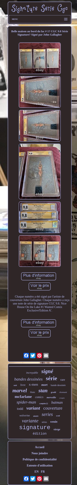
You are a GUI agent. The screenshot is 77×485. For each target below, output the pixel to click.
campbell (43, 404)
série (51, 378)
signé (47, 371)
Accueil (39, 447)
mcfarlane (23, 396)
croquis (62, 398)
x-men (33, 384)
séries (44, 422)
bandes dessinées (28, 379)
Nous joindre (39, 453)
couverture (52, 408)
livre (22, 384)
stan (42, 390)
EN (36, 471)
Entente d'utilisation (40, 465)
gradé (53, 392)
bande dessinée (58, 385)
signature (34, 427)
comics (39, 397)
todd (20, 409)
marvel (19, 390)
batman (57, 402)
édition (39, 434)
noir (15, 385)
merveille (51, 397)
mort (44, 384)
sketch (35, 416)
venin (53, 421)
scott (58, 416)
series (47, 414)
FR (43, 471)
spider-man (26, 402)
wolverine (24, 415)
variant (33, 408)
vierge (57, 429)
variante (30, 420)
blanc (32, 392)
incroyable (32, 372)
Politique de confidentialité (40, 459)
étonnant (63, 392)
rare (62, 379)
